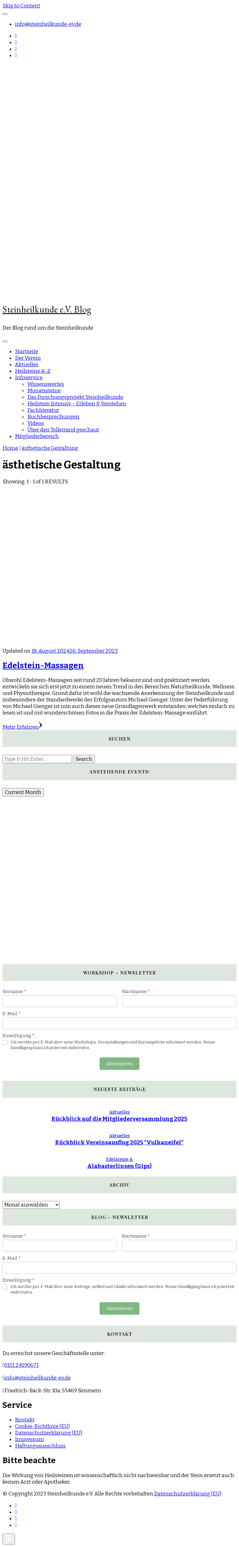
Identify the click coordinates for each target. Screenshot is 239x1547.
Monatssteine (44, 390)
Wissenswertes (45, 384)
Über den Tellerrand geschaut (63, 430)
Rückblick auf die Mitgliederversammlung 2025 (119, 1119)
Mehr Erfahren (22, 727)
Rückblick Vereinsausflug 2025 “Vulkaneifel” (119, 1142)
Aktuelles (26, 364)
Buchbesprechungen (53, 416)
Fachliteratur (43, 410)
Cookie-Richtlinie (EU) (42, 1426)
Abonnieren (119, 1063)
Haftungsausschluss (40, 1446)
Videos (35, 423)
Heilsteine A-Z (32, 371)
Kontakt (25, 1420)
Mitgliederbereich (37, 436)
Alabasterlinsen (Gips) (119, 1166)
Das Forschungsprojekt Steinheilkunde (75, 397)
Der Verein (28, 358)
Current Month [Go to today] (23, 792)
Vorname (14, 991)
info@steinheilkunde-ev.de (48, 24)
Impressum (29, 1439)
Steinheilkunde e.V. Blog (46, 309)
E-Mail (11, 1013)
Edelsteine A (119, 1159)
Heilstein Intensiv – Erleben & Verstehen (76, 403)
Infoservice (29, 377)
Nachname (136, 991)
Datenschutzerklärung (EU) (48, 1433)
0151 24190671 (21, 1365)
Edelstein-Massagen (43, 665)
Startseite (26, 351)
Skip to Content (21, 5)
